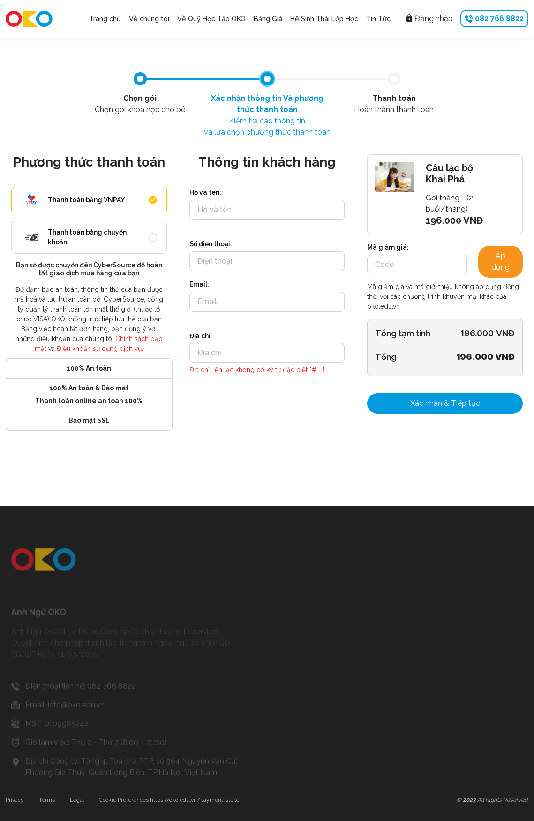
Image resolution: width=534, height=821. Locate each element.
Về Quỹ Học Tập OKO (211, 19)
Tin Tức (378, 19)
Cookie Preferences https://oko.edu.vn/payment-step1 (169, 800)
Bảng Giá (268, 19)
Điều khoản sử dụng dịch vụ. (100, 348)
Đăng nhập (429, 18)
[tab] (140, 78)
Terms (47, 800)
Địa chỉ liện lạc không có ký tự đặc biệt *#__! (256, 369)
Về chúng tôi (149, 19)
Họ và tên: (205, 192)
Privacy (15, 800)
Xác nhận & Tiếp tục (445, 403)
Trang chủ (105, 19)
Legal (77, 800)
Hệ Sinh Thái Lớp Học (324, 19)
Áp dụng (500, 261)
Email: (199, 284)
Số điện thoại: (210, 244)
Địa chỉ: (200, 336)
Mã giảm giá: (388, 247)
